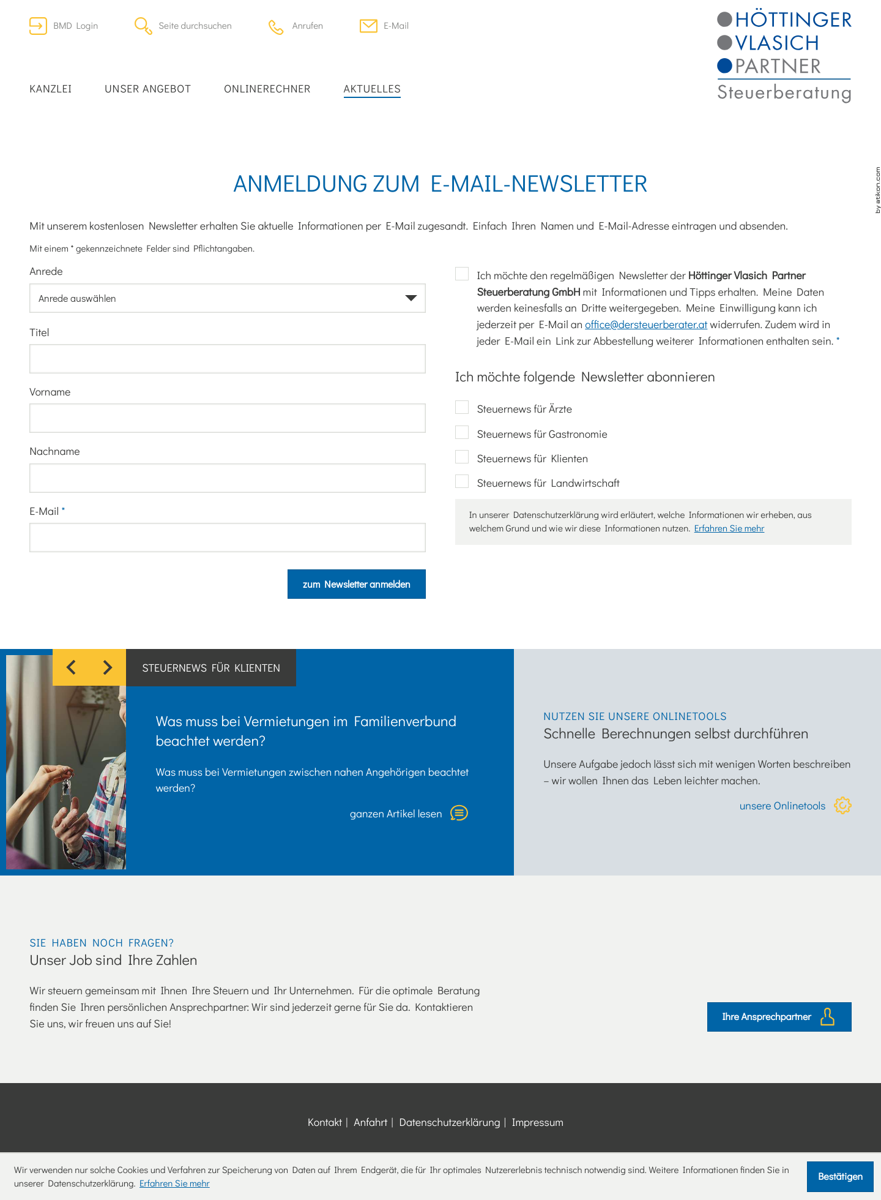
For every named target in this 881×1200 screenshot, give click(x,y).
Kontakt (325, 1121)
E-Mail (47, 510)
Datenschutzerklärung (450, 1121)
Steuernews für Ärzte (524, 408)
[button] (296, 26)
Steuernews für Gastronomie (542, 433)
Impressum (537, 1121)
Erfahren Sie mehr (729, 528)
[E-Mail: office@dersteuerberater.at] (384, 26)
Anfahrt (370, 1121)
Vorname (49, 391)
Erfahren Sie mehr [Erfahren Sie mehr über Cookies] (174, 1183)
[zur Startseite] (784, 55)
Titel (39, 331)
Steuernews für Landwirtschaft (548, 482)
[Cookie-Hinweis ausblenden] (840, 1176)
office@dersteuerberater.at (646, 324)
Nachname (54, 450)
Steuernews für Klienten (532, 458)
